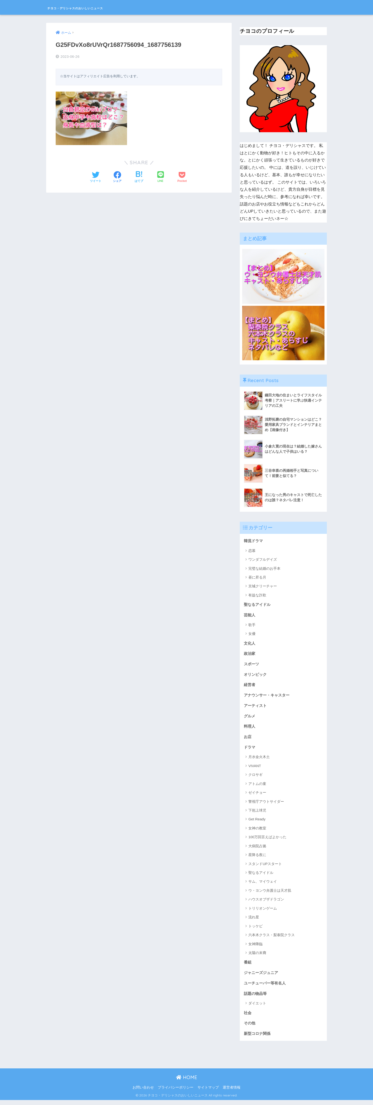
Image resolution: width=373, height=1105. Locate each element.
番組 (248, 965)
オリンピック (256, 676)
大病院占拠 (257, 849)
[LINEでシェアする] (160, 176)
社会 (248, 1017)
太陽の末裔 (257, 956)
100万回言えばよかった (267, 840)
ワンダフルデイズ (262, 560)
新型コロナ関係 (258, 1038)
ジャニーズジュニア (262, 976)
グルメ (250, 718)
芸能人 (250, 615)
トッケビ (255, 929)
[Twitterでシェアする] (95, 176)
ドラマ (250, 750)
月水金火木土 (259, 760)
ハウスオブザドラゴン (266, 903)
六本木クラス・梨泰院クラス (271, 938)
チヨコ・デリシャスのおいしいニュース (100, 7)
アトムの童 (257, 787)
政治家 (250, 654)
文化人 (250, 644)
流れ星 (253, 920)
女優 (251, 634)
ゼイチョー (257, 796)
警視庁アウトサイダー (266, 805)
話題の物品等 (256, 997)
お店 (248, 739)
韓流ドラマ (254, 541)
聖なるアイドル (258, 605)
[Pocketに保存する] (182, 176)
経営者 (250, 686)
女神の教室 (257, 831)
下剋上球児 (257, 814)
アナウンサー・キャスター (268, 697)
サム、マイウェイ (262, 885)
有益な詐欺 (257, 595)
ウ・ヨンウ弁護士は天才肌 (269, 894)
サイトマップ (208, 1092)
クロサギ (255, 778)
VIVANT (254, 769)
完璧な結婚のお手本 (264, 569)
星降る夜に (257, 858)
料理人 (250, 729)
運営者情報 (231, 1092)
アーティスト (256, 708)
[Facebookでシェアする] (117, 176)
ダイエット (257, 1007)
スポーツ (252, 665)
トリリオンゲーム (262, 912)
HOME (186, 1082)
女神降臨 (255, 947)
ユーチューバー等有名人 (266, 987)
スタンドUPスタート (265, 867)
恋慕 (251, 551)
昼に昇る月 (257, 577)
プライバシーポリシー (175, 1092)
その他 (250, 1027)
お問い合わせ (143, 1092)
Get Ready (256, 822)
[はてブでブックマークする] (139, 176)
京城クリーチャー (262, 586)
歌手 (251, 625)
